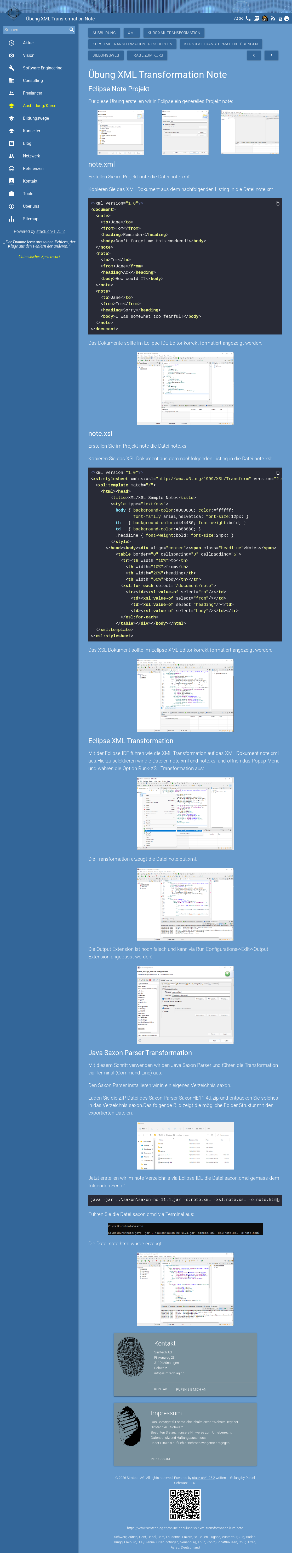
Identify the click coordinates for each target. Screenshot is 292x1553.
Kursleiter (24, 131)
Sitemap (23, 219)
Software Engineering (35, 68)
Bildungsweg (106, 55)
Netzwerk (24, 156)
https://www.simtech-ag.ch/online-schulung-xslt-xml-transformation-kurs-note (185, 1527)
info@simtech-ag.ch (169, 1373)
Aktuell (22, 43)
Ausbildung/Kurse (32, 106)
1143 (192, 1482)
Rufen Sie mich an (191, 1389)
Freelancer (25, 93)
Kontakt (22, 181)
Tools (20, 194)
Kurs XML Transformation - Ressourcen (132, 44)
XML (132, 33)
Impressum (160, 1458)
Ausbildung (104, 33)
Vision (21, 55)
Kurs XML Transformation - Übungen (221, 44)
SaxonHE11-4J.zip (199, 1098)
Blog (19, 143)
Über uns (23, 206)
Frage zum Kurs (147, 55)
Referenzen (26, 168)
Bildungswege (28, 118)
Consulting (25, 80)
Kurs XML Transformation (174, 33)
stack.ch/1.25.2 (50, 231)
